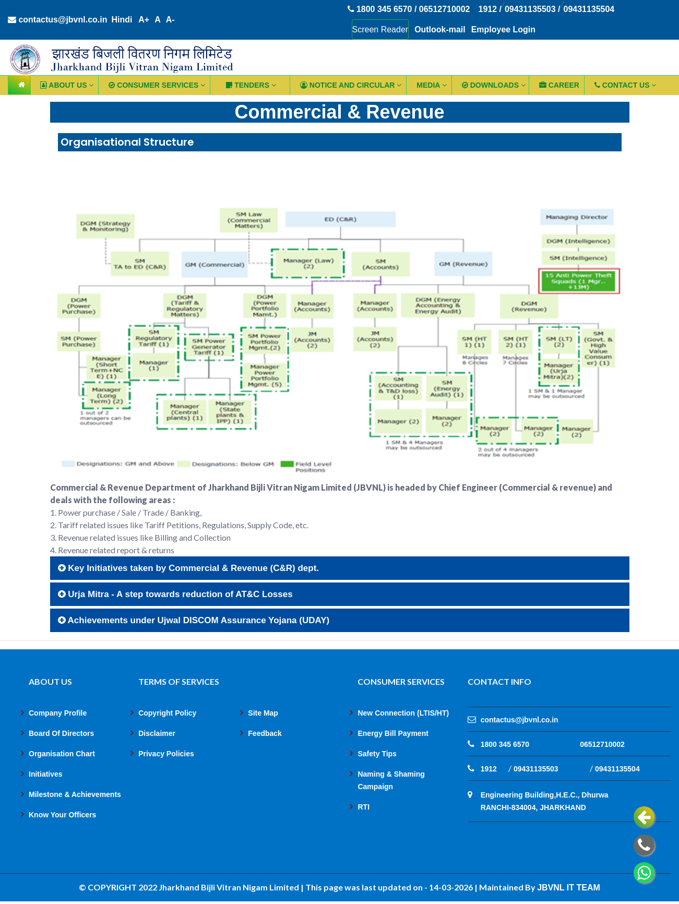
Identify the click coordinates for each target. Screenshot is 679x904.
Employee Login (503, 29)
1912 (489, 769)
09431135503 (536, 769)
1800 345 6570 (505, 744)
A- (170, 20)
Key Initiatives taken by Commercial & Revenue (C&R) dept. (188, 569)
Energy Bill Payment (393, 734)
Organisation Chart (62, 754)
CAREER (559, 85)
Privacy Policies (166, 754)
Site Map (263, 713)
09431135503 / (533, 9)
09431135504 (589, 9)
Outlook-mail (440, 29)
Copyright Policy (167, 713)
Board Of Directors (61, 734)
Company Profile (58, 713)
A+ (144, 20)
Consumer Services (157, 85)
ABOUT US (66, 85)
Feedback (265, 734)
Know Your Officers (62, 815)
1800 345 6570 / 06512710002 (409, 9)
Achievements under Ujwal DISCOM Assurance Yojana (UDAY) (194, 621)
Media (431, 85)
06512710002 (602, 744)
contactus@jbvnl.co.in (58, 20)
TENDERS (251, 85)
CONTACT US (625, 85)
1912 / (490, 9)
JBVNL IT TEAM (568, 888)
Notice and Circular (350, 85)
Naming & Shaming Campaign (391, 780)
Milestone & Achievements (75, 795)
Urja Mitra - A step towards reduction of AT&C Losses (175, 595)
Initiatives (46, 774)
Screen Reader (380, 29)
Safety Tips (377, 754)
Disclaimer (156, 734)
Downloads (494, 85)
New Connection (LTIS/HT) (403, 713)
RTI (364, 807)
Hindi (122, 20)
